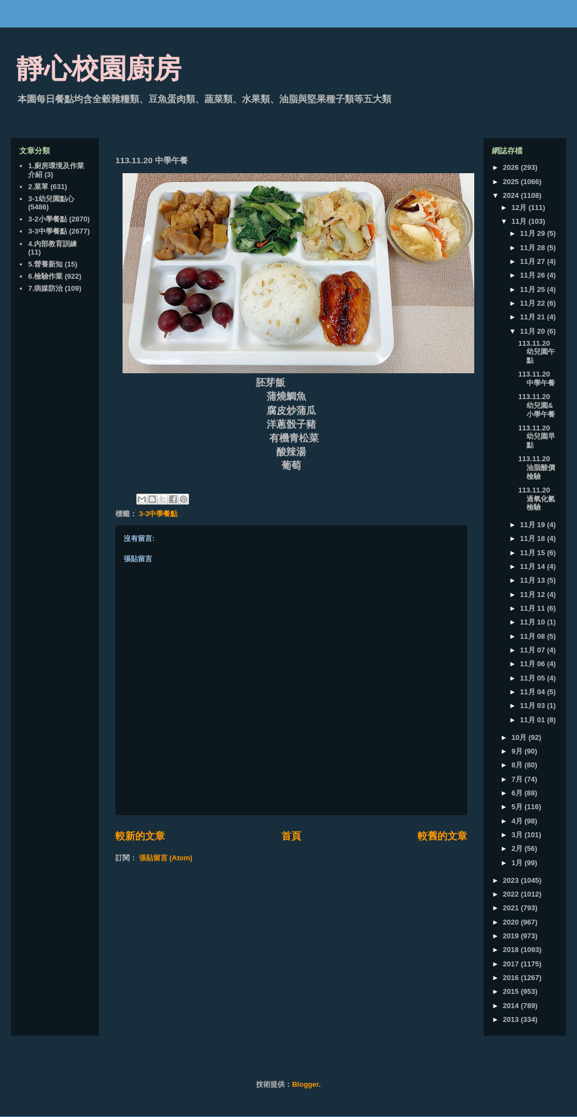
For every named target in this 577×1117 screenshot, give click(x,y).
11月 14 (533, 566)
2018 (512, 949)
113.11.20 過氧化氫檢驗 (536, 498)
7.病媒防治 (45, 288)
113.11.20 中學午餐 (536, 378)
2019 (512, 936)
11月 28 (533, 248)
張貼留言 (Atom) (166, 858)
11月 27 (533, 261)
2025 (512, 182)
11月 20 (533, 331)
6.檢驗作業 (45, 276)
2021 (512, 908)
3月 (518, 835)
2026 (512, 167)
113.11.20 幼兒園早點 (536, 436)
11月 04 (533, 692)
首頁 (291, 836)
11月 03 (533, 705)
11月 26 (533, 275)
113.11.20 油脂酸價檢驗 (536, 467)
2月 (518, 848)
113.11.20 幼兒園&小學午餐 (536, 405)
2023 (512, 880)
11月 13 (533, 580)
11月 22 (533, 303)
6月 (518, 793)
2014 (512, 1006)
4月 (518, 821)
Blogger (305, 1084)
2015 (512, 991)
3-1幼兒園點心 (51, 199)
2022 (512, 894)
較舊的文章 (442, 836)
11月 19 (533, 525)
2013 (512, 1019)
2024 (512, 195)
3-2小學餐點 (47, 219)
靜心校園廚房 (98, 68)
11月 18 (533, 538)
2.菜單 (38, 187)
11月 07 (533, 650)
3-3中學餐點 (158, 514)
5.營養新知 (45, 264)
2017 (512, 964)
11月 (520, 221)
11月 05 (533, 678)
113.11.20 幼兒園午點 (536, 351)
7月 (518, 779)
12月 (520, 207)
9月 (518, 751)
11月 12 (533, 594)
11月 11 (533, 608)
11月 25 (533, 289)
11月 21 (533, 317)
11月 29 (533, 233)
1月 (518, 863)
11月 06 (533, 664)
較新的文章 (140, 836)
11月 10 (533, 622)
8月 (518, 765)
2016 (512, 978)
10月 (520, 737)
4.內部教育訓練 (52, 244)
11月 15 (533, 553)
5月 (518, 807)
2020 (512, 922)
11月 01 (533, 720)
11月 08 (533, 636)
